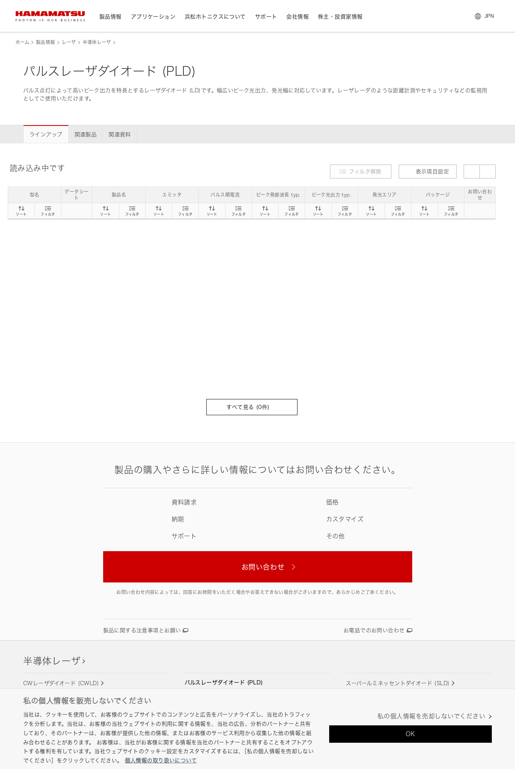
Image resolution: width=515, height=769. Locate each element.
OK (410, 734)
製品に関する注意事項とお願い (142, 630)
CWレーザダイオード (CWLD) (61, 683)
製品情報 (45, 42)
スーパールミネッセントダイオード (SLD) (397, 683)
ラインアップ (46, 134)
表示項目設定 (427, 171)
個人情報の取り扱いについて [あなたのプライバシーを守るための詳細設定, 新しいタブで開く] (161, 760)
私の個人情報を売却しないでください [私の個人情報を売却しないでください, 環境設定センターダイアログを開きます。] (431, 716)
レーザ (69, 42)
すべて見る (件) (251, 407)
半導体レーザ (97, 42)
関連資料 (120, 134)
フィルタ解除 (365, 171)
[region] (257, 728)
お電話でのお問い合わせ (374, 630)
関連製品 (86, 134)
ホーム (22, 42)
